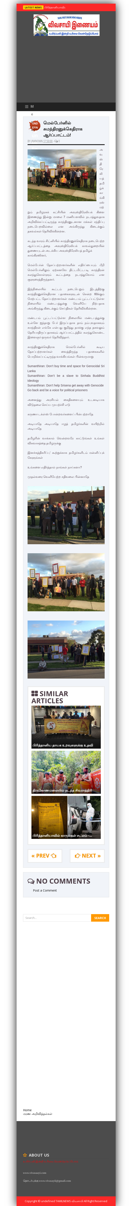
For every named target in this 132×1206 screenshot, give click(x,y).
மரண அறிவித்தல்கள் (37, 1114)
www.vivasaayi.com (34, 1172)
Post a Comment (45, 890)
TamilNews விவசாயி (70, 1201)
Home (27, 1110)
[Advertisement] (66, 70)
